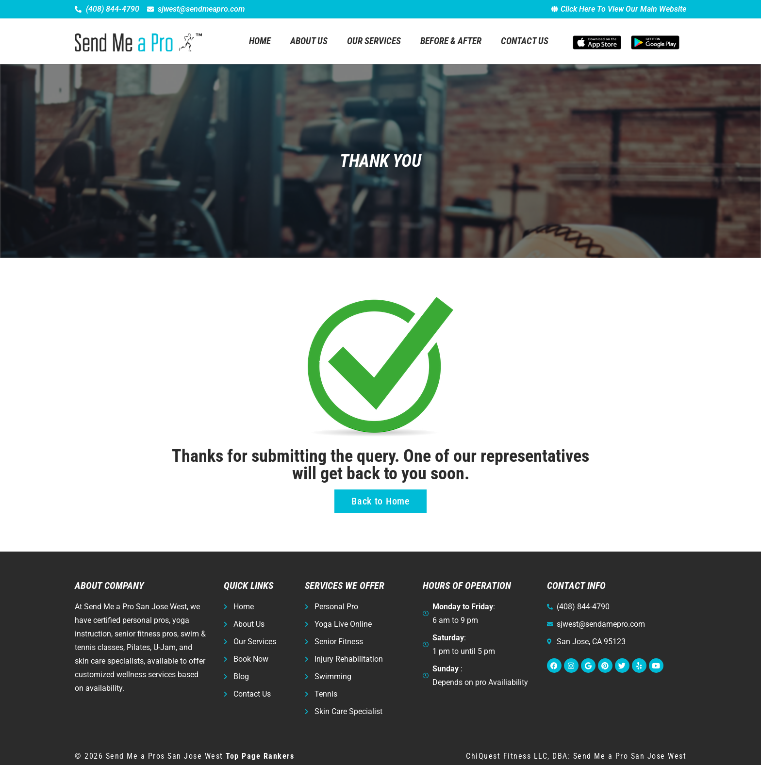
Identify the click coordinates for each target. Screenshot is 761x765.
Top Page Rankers (260, 756)
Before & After (450, 41)
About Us (309, 41)
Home (260, 41)
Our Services (374, 41)
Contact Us (524, 41)
